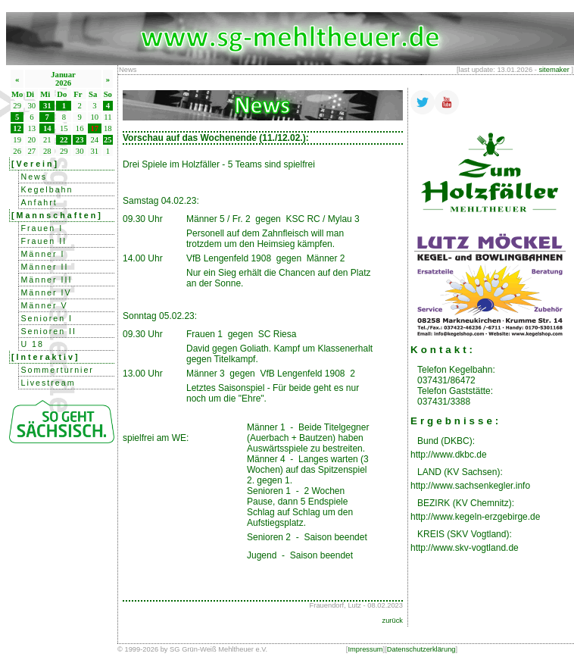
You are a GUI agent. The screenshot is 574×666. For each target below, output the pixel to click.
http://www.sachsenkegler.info (470, 485)
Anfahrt (38, 202)
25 (108, 140)
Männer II (44, 266)
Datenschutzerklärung (421, 649)
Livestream (47, 382)
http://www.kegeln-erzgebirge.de (475, 516)
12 (17, 128)
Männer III (46, 279)
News (33, 176)
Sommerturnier (56, 369)
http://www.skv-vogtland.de (464, 547)
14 (47, 128)
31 (47, 106)
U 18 (32, 344)
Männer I (42, 253)
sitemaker (553, 69)
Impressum (365, 649)
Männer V (43, 305)
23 (80, 140)
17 (95, 128)
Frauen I (41, 228)
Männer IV (45, 292)
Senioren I (46, 318)
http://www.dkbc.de (448, 454)
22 (64, 140)
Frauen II (43, 240)
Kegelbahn (46, 189)
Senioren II (48, 331)
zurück (392, 620)
